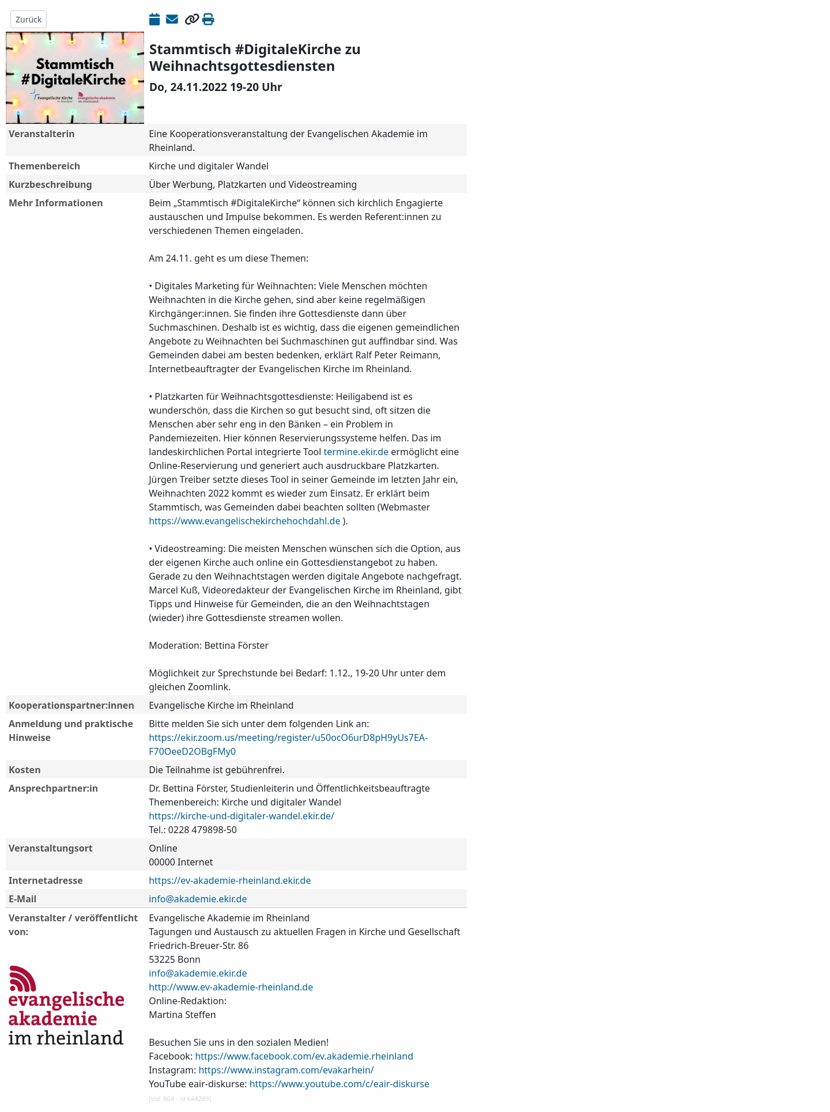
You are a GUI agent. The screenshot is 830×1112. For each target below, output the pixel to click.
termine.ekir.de (356, 451)
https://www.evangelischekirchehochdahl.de (244, 521)
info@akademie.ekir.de (198, 898)
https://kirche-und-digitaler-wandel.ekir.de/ (241, 816)
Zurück (29, 19)
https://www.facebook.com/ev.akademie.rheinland (304, 1056)
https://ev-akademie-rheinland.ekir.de (230, 880)
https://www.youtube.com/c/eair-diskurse (339, 1083)
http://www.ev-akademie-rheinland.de (231, 987)
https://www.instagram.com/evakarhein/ (285, 1070)
